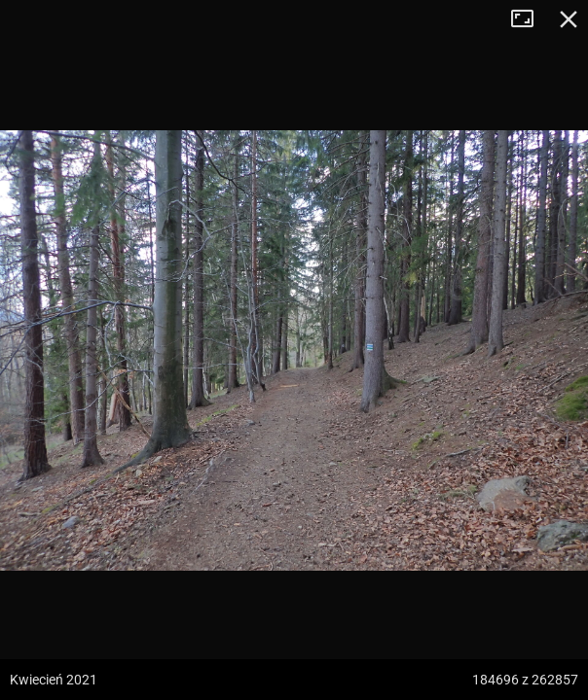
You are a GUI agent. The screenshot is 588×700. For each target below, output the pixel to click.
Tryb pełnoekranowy (529, 19)
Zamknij (568, 19)
